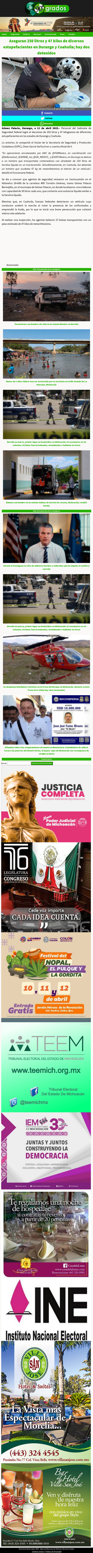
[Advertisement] (46, 245)
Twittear (46, 118)
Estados (71, 34)
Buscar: (4, 763)
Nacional (37, 34)
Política (26, 34)
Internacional (50, 34)
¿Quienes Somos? (38, 1551)
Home (4, 34)
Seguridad (15, 34)
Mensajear (46, 123)
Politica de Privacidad (53, 1551)
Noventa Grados (13, 265)
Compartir (46, 113)
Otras (62, 34)
